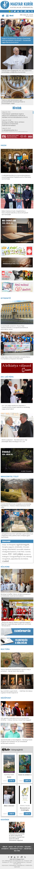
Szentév (28, 552)
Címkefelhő (6, 541)
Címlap (4, 847)
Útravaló (26, 547)
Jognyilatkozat (20, 865)
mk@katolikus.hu (21, 862)
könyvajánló (17, 749)
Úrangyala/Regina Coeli (17, 557)
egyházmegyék (22, 544)
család (5, 561)
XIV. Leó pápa (7, 377)
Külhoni (5, 566)
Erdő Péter (21, 552)
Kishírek (5, 819)
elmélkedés (18, 547)
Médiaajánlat (12, 865)
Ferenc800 (19, 549)
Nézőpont (6, 698)
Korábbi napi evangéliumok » (24, 241)
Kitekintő (6, 298)
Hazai (3, 145)
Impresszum (5, 865)
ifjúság (4, 549)
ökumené (12, 549)
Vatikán (4, 554)
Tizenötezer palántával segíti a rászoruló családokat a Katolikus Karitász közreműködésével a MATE (15, 115)
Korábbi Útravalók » (26, 471)
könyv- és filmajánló (9, 545)
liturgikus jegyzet (8, 547)
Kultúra (5, 649)
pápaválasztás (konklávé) (19, 559)
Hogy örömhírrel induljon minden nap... (12, 223)
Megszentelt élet (10, 476)
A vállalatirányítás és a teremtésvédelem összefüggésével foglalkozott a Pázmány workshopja (14, 131)
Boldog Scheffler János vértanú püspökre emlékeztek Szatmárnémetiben (13, 123)
